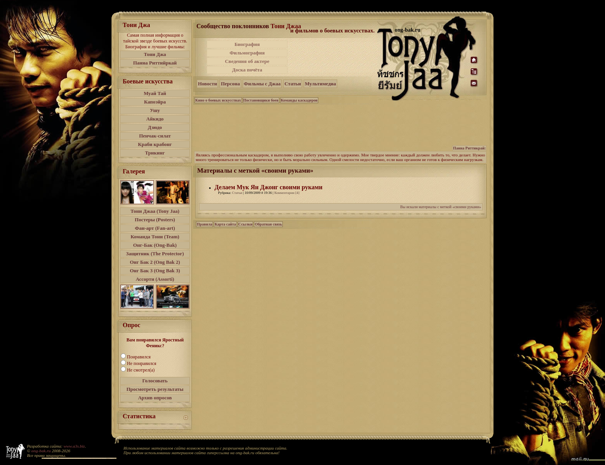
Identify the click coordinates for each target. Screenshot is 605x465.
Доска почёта (247, 70)
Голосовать (155, 381)
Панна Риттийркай (155, 63)
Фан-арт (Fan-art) (155, 228)
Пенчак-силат (155, 136)
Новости (207, 84)
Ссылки (245, 224)
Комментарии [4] (286, 193)
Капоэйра (155, 102)
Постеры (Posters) (155, 219)
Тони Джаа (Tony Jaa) (154, 211)
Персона (230, 84)
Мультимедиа (320, 84)
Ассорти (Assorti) (155, 279)
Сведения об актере (247, 61)
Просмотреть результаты (155, 389)
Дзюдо (155, 127)
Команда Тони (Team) (154, 236)
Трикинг (155, 153)
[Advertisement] (333, 57)
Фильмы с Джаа (262, 84)
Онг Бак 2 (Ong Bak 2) (155, 262)
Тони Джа (155, 54)
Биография (247, 44)
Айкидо (155, 119)
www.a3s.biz (74, 446)
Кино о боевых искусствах (218, 100)
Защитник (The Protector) (155, 253)
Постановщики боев (261, 100)
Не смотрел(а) (141, 370)
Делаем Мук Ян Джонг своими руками (269, 187)
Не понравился (141, 363)
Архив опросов (155, 398)
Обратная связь (268, 224)
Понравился (138, 357)
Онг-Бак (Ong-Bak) (155, 245)
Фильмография (247, 53)
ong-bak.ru (41, 450)
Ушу (155, 110)
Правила (204, 224)
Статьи (292, 84)
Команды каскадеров (299, 100)
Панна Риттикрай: (469, 148)
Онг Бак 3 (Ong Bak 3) (155, 270)
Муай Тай (155, 93)
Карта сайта (225, 224)
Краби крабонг (155, 144)
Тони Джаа (285, 26)
